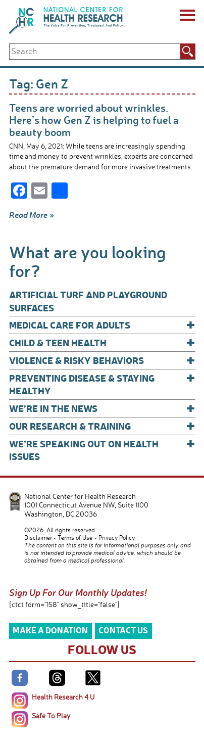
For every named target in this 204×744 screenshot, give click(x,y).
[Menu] (186, 17)
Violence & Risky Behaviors (102, 360)
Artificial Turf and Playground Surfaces (88, 301)
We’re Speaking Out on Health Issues (102, 449)
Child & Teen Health (102, 342)
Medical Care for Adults (102, 324)
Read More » (31, 215)
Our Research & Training (102, 426)
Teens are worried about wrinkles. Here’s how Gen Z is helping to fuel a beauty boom (94, 119)
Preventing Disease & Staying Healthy (102, 383)
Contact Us (123, 630)
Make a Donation (50, 630)
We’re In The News (102, 408)
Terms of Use (75, 537)
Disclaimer (38, 537)
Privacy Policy (116, 537)
